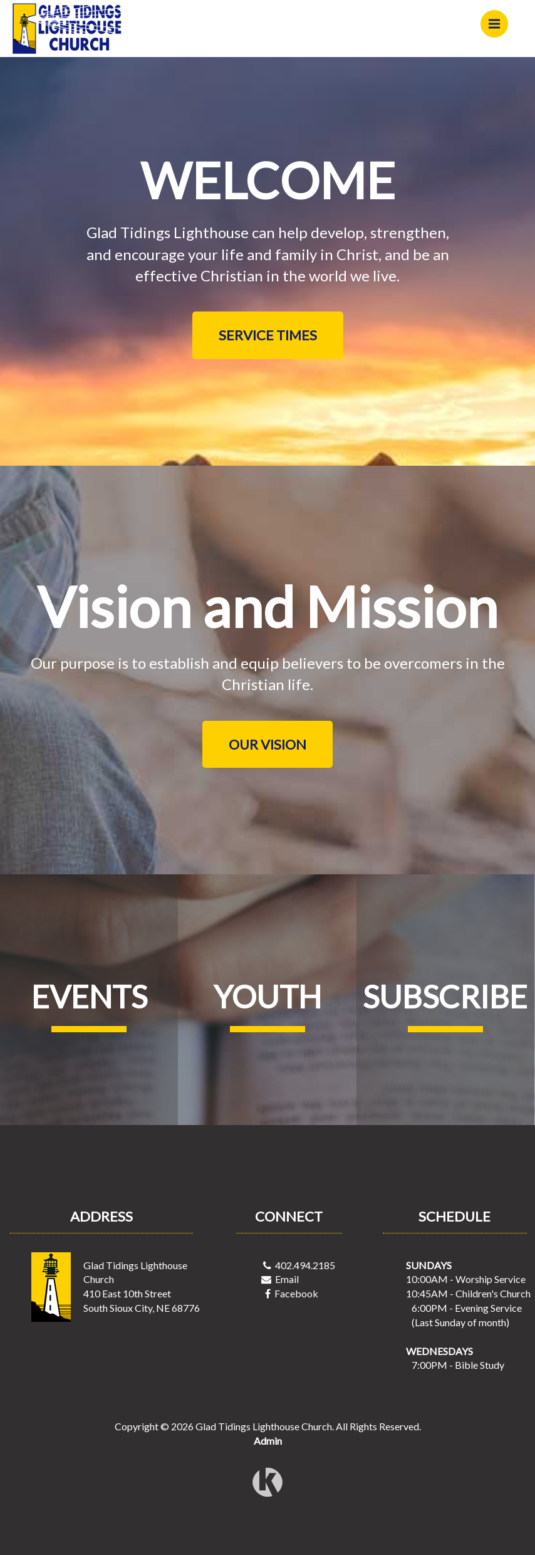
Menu (498, 18)
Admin (268, 1441)
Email (287, 1279)
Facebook (296, 1293)
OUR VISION (267, 744)
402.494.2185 (305, 1265)
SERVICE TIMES (268, 335)
